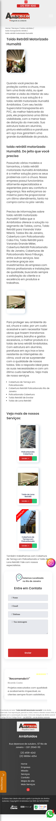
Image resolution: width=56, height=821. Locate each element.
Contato (25, 777)
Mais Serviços (28, 784)
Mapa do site (27, 780)
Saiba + (25, 458)
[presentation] (28, 641)
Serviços (25, 774)
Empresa (25, 767)
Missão (24, 770)
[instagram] (25, 2)
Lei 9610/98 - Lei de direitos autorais (36, 717)
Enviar (28, 652)
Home (24, 763)
